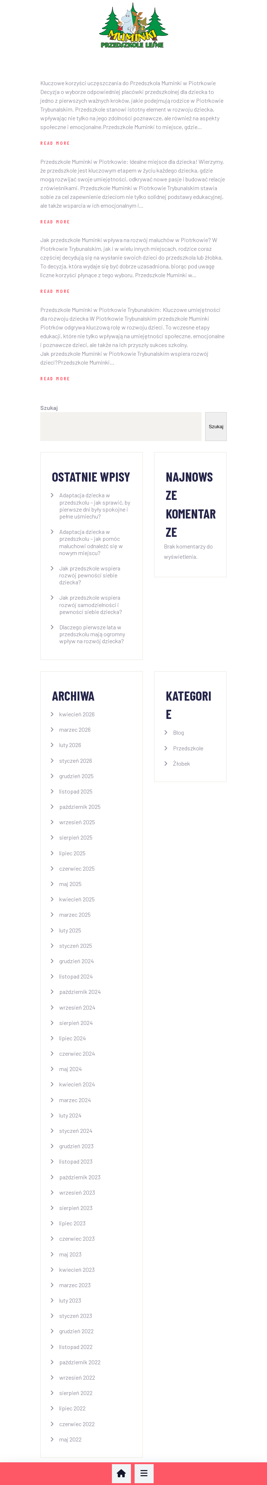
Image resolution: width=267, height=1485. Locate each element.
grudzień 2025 (76, 775)
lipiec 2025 (72, 852)
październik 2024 (80, 991)
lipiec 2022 (72, 1408)
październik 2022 (80, 1361)
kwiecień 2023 (77, 1269)
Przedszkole (188, 748)
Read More (55, 143)
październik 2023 (80, 1176)
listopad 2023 (76, 1161)
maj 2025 (70, 883)
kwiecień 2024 (77, 1084)
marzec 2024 (75, 1099)
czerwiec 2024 (77, 1053)
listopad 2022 (76, 1346)
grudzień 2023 (76, 1145)
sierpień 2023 (76, 1207)
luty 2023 (70, 1300)
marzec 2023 (75, 1284)
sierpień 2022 (76, 1392)
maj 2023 (70, 1254)
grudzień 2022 (76, 1330)
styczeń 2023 (75, 1315)
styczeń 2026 (75, 760)
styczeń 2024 (76, 1130)
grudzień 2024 (76, 960)
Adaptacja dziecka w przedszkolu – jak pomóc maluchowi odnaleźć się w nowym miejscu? (91, 542)
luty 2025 (70, 930)
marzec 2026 (75, 729)
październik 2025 (80, 806)
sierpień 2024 (76, 1022)
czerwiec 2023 (77, 1238)
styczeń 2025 (75, 945)
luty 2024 (70, 1115)
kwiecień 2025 (77, 899)
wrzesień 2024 (77, 1007)
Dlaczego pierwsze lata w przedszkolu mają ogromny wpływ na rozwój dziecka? (92, 633)
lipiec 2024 (72, 1037)
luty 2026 (70, 744)
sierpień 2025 (76, 837)
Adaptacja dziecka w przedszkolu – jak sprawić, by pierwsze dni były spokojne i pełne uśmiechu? (94, 505)
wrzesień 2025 (77, 821)
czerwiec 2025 (77, 868)
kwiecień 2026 (77, 714)
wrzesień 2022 (77, 1377)
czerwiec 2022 (77, 1423)
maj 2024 (70, 1068)
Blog (178, 732)
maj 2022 (70, 1439)
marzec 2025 (75, 914)
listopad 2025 (76, 791)
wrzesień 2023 (77, 1192)
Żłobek (181, 763)
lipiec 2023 (72, 1223)
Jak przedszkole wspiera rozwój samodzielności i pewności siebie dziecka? (90, 604)
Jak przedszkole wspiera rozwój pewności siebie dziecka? (89, 575)
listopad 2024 (76, 976)
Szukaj (49, 407)
